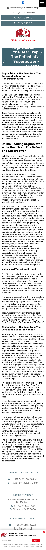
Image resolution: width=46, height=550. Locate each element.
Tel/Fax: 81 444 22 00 (23, 506)
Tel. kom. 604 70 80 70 (23, 509)
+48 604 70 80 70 (23, 479)
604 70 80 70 (23, 17)
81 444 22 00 (23, 23)
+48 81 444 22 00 (23, 483)
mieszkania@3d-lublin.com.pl (23, 526)
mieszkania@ (23, 7)
